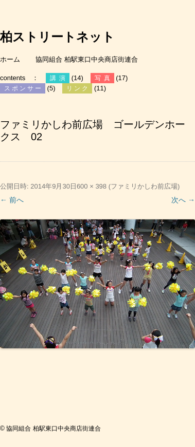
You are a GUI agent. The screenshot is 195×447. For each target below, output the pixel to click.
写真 (104, 78)
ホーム (10, 59)
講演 (59, 78)
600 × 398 (92, 186)
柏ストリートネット (57, 37)
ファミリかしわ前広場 (144, 186)
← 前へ (12, 200)
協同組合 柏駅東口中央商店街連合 (87, 59)
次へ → (183, 200)
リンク (78, 88)
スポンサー (23, 88)
